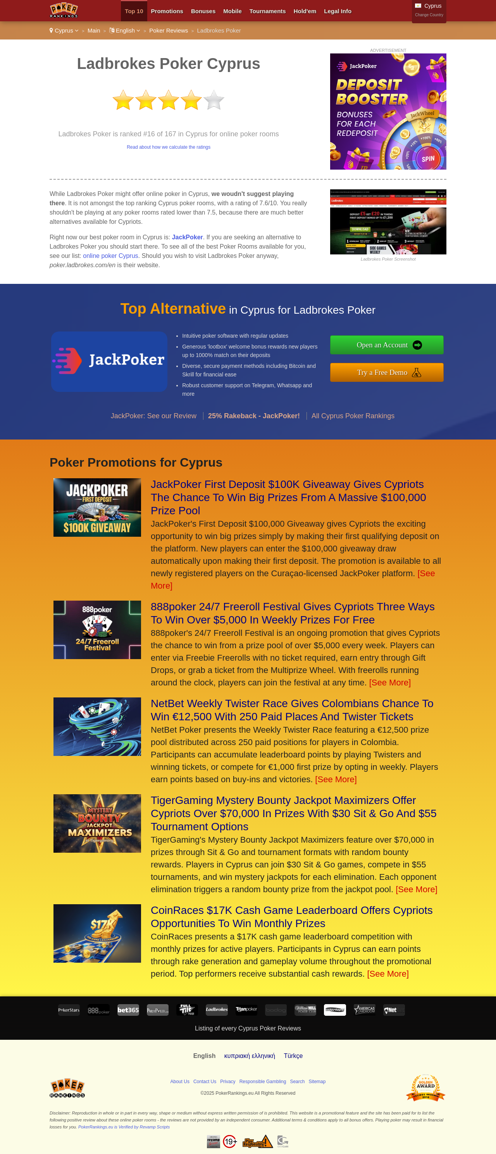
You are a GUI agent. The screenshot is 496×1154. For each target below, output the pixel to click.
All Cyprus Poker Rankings (353, 423)
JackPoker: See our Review (153, 423)
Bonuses (203, 11)
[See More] (390, 682)
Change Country (429, 15)
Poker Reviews (168, 30)
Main (94, 30)
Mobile (232, 11)
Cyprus (64, 30)
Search (297, 1081)
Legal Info (337, 11)
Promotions (167, 11)
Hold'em (305, 11)
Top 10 (134, 11)
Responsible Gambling (262, 1081)
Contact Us (204, 1081)
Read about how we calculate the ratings (168, 147)
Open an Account (390, 345)
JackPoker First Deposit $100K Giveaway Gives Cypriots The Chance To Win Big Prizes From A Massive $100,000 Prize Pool (288, 497)
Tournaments (268, 11)
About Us (179, 1081)
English (125, 30)
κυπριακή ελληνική (250, 1056)
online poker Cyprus (110, 255)
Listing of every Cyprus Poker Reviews (248, 1028)
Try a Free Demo (390, 371)
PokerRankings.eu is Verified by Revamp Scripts (124, 1127)
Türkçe (293, 1056)
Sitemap (317, 1081)
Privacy (227, 1081)
